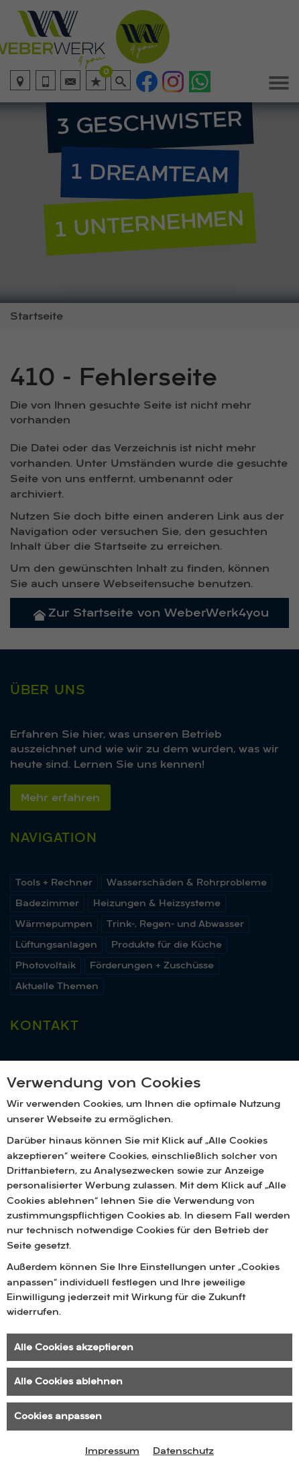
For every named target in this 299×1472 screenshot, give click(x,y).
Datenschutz (183, 1451)
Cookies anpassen (58, 1416)
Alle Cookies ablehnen (68, 1381)
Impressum (112, 1451)
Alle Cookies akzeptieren (73, 1347)
